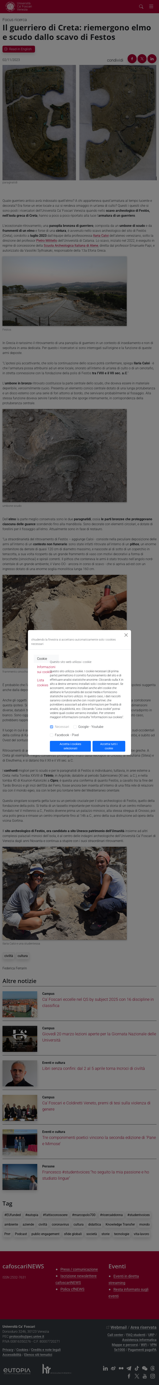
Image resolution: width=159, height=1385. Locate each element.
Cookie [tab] (42, 659)
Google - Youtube (90, 727)
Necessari (62, 727)
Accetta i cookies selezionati (70, 746)
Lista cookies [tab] (42, 682)
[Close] (126, 635)
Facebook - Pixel (67, 735)
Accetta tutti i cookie (108, 746)
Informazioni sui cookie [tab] (46, 669)
